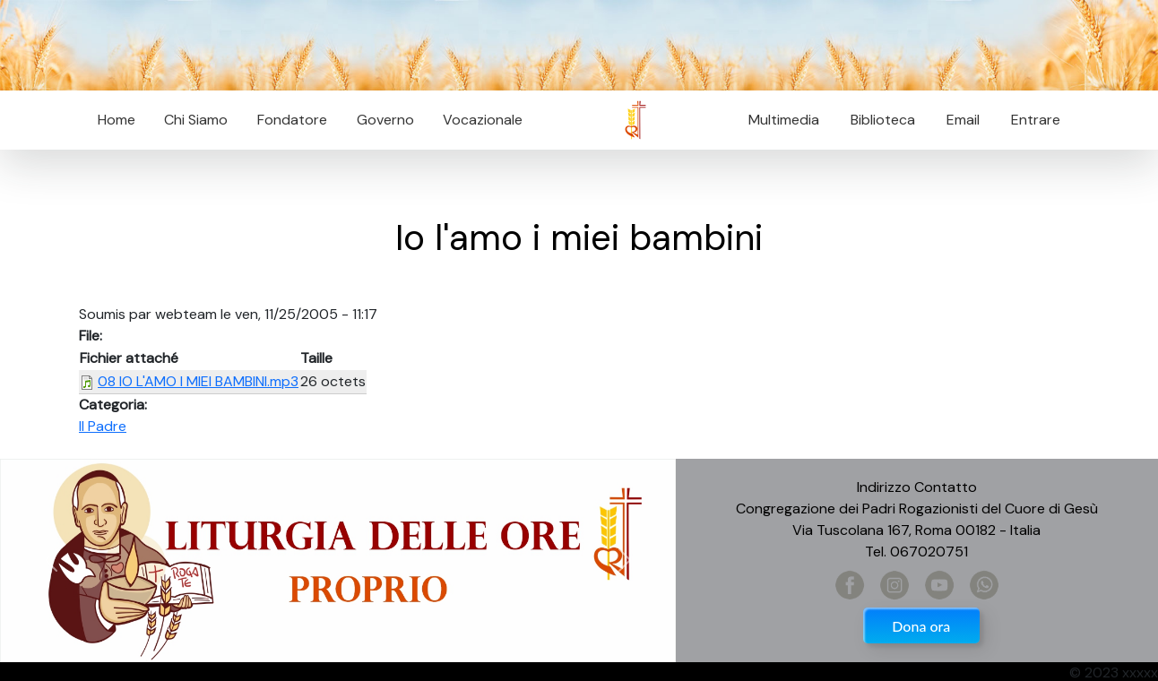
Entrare (1035, 119)
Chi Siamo (196, 119)
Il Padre (102, 426)
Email (958, 119)
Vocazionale (483, 119)
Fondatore (292, 119)
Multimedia (783, 119)
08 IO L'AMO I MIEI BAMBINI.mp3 (198, 381)
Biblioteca (883, 119)
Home (116, 119)
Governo (385, 119)
